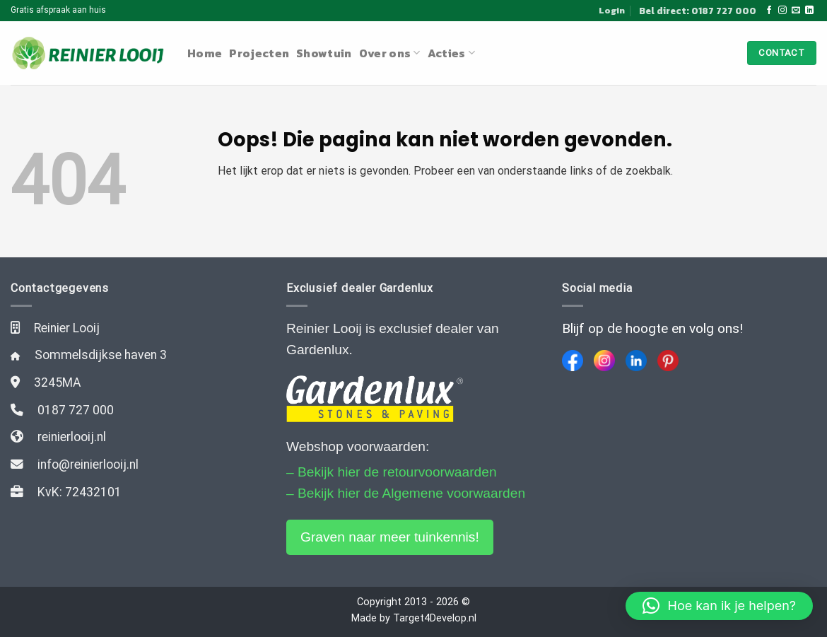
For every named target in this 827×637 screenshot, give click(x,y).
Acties (451, 53)
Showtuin (324, 53)
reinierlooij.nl (71, 437)
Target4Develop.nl (434, 618)
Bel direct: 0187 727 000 (697, 11)
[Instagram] (604, 360)
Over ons (390, 53)
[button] (719, 606)
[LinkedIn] (636, 360)
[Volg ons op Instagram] (782, 11)
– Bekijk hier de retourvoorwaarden (391, 471)
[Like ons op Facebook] (769, 11)
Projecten (259, 53)
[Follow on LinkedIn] (809, 11)
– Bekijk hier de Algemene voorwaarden (405, 493)
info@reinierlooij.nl (88, 464)
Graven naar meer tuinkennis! (389, 537)
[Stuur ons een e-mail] (796, 11)
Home (204, 53)
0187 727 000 (75, 410)
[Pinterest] (668, 360)
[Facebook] (572, 360)
